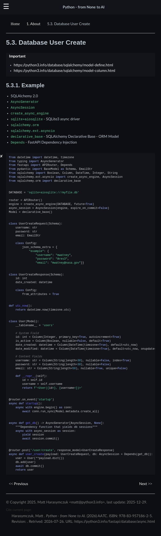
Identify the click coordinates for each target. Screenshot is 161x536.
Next (145, 484)
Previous (18, 484)
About (33, 24)
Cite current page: (19, 510)
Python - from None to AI (84, 7)
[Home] (16, 24)
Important (17, 56)
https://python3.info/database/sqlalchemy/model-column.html (64, 71)
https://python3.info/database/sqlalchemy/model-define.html (63, 65)
